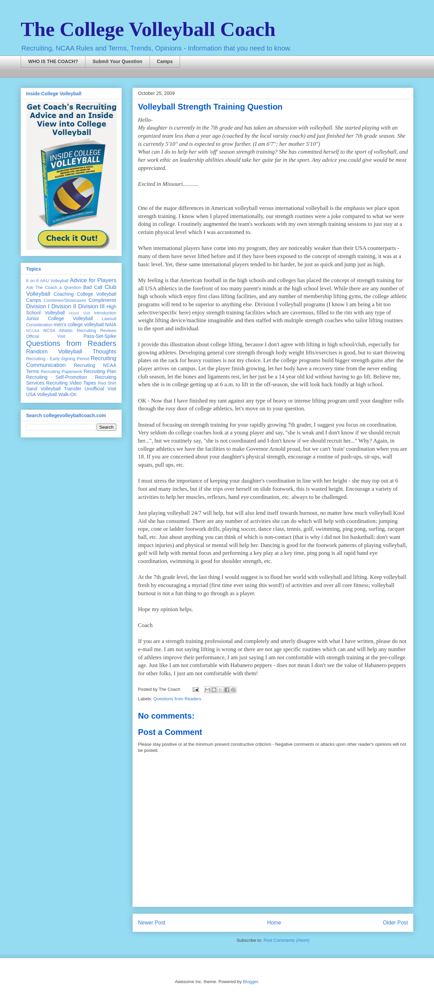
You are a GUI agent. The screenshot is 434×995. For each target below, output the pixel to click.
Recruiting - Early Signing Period (57, 358)
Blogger (250, 981)
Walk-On (67, 394)
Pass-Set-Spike (100, 336)
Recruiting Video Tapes (71, 383)
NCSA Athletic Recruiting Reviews (79, 330)
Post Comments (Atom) (286, 940)
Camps (165, 61)
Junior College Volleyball (59, 318)
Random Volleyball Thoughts (71, 351)
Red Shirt (107, 383)
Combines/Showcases (65, 300)
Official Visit (45, 336)
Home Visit (79, 313)
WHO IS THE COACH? (53, 61)
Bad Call (92, 287)
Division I (38, 306)
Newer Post (151, 922)
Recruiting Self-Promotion (56, 377)
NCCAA (32, 331)
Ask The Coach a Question (53, 287)
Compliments (102, 300)
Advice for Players (93, 280)
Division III (91, 306)
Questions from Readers (177, 698)
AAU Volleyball (54, 280)
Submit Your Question (117, 61)
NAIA (110, 324)
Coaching (64, 294)
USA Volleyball (41, 394)
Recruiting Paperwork (61, 371)
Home (274, 922)
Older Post (395, 922)
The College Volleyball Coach (148, 29)
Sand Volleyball (43, 388)
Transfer (72, 388)
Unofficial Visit (100, 388)
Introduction (105, 313)
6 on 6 (32, 280)
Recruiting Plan (100, 371)
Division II (63, 306)
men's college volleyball (79, 324)
